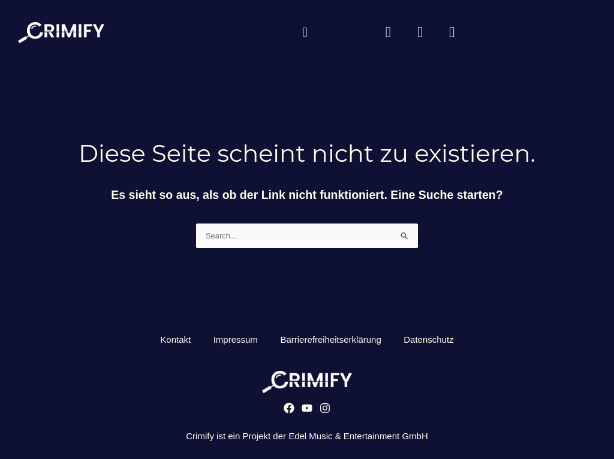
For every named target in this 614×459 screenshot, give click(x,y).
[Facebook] (289, 410)
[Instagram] (325, 410)
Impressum (234, 341)
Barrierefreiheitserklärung (331, 341)
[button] (305, 33)
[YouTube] (307, 410)
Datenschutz (431, 341)
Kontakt (173, 341)
